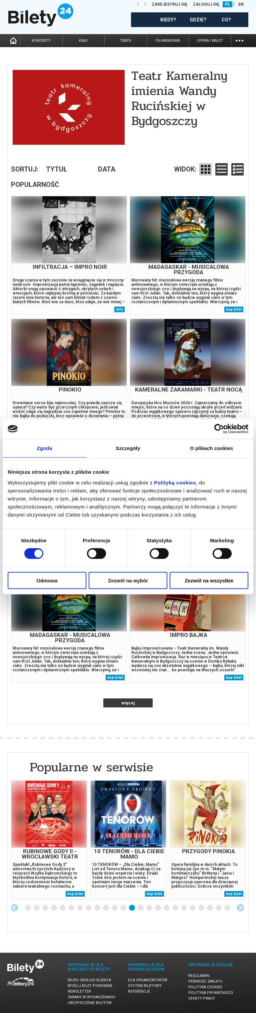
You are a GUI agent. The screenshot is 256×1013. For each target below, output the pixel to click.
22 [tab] (210, 908)
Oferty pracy (201, 998)
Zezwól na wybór (128, 580)
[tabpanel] (49, 840)
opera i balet (210, 40)
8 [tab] (89, 908)
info (119, 309)
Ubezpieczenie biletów (90, 1003)
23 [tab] (219, 908)
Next (240, 907)
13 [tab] (132, 908)
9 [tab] (97, 908)
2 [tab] (37, 908)
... (239, 40)
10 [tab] (106, 908)
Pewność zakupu (205, 981)
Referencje (139, 991)
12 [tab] (123, 908)
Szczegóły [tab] (128, 448)
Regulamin (198, 976)
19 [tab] (184, 908)
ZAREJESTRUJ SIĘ (169, 4)
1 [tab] (28, 908)
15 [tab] (149, 908)
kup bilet (234, 309)
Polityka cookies (205, 987)
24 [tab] (227, 908)
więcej (128, 702)
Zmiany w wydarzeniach (91, 997)
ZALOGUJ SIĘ (206, 4)
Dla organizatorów (147, 980)
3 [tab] (45, 908)
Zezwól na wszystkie (209, 580)
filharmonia (168, 40)
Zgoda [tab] (44, 448)
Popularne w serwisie (91, 767)
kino (83, 40)
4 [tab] (54, 908)
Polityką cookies (175, 482)
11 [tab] (115, 908)
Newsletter (79, 991)
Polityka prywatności (210, 993)
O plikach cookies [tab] (211, 448)
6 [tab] (71, 908)
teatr (125, 40)
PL (227, 4)
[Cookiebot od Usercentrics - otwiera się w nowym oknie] (219, 429)
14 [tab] (141, 908)
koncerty (41, 40)
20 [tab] (193, 908)
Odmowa (46, 580)
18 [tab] (175, 908)
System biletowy (145, 986)
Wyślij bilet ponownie (90, 986)
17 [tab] (167, 908)
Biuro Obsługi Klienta (89, 980)
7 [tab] (80, 908)
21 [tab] (201, 908)
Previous (14, 907)
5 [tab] (63, 908)
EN (241, 4)
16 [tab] (158, 908)
